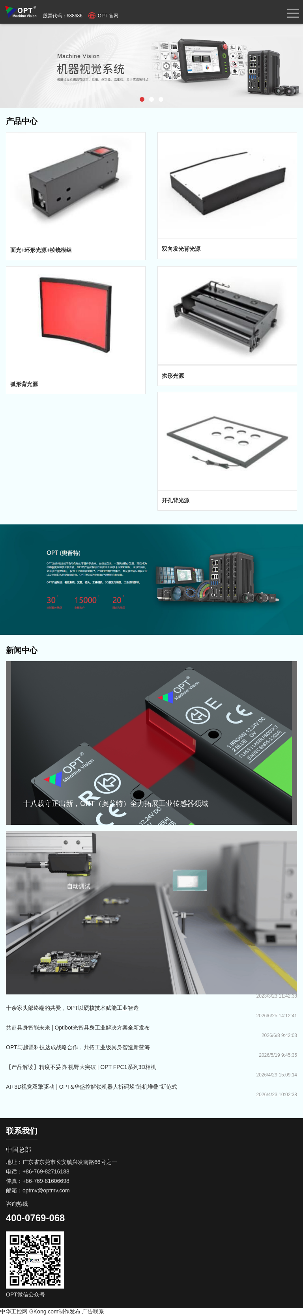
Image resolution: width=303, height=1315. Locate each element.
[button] (142, 99)
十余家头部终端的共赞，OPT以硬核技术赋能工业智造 (72, 1008)
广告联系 (93, 1311)
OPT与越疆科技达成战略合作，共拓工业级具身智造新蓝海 (78, 1047)
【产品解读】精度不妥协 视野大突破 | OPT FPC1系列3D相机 (81, 1067)
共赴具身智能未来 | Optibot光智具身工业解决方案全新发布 (78, 1027)
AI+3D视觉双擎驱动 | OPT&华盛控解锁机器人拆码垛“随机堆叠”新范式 (91, 1087)
